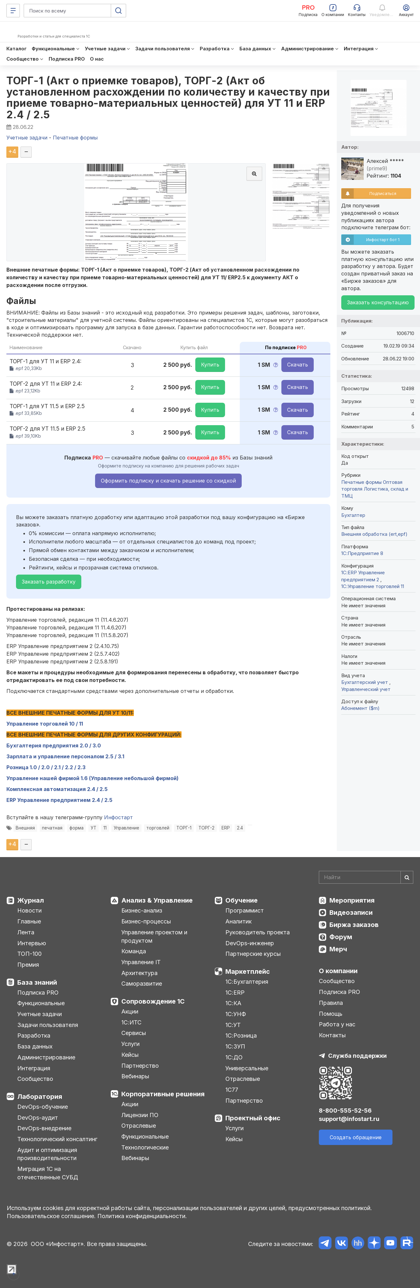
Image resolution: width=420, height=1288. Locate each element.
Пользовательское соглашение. (51, 1216)
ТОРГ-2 (206, 827)
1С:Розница (241, 1035)
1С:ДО (234, 1057)
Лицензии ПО (139, 1115)
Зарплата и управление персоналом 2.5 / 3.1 (65, 756)
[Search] (366, 877)
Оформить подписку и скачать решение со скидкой (168, 480)
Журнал (30, 900)
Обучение (241, 900)
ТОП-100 (29, 953)
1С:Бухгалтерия (246, 981)
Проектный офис (252, 1118)
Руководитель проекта (257, 932)
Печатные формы (361, 482)
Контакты (332, 1035)
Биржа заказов (354, 925)
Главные (29, 921)
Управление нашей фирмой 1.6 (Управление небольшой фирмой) (92, 778)
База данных (34, 1046)
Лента (25, 932)
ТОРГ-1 (183, 827)
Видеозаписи (351, 912)
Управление (126, 827)
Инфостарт (118, 817)
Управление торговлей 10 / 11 (44, 723)
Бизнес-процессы (146, 921)
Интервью (31, 943)
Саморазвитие (141, 983)
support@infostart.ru (349, 1118)
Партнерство (140, 1065)
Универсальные (246, 1068)
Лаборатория (39, 1096)
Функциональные (41, 1003)
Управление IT (141, 962)
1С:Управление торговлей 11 (372, 586)
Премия (28, 964)
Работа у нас (337, 1024)
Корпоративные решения (163, 1094)
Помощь (331, 1013)
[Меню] (13, 10)
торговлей (157, 827)
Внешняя (25, 827)
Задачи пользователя (47, 1025)
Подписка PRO (38, 992)
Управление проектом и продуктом (154, 936)
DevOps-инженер (249, 943)
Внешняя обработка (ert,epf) (374, 534)
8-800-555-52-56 (345, 1110)
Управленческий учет (366, 689)
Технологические (145, 1147)
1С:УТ (233, 1025)
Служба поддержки (357, 1055)
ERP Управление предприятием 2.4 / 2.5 (59, 800)
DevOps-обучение (42, 1106)
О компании (338, 971)
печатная (52, 827)
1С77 (231, 1089)
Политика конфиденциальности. (142, 1216)
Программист (244, 910)
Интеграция (33, 1068)
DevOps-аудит (37, 1117)
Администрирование (46, 1057)
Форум (340, 937)
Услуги (130, 1043)
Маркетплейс (247, 971)
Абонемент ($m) (360, 708)
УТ (93, 827)
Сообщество (35, 1078)
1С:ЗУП (235, 1046)
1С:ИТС (131, 1022)
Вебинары (135, 1076)
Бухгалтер (353, 515)
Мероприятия (352, 900)
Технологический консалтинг (57, 1139)
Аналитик (238, 921)
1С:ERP (235, 992)
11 (105, 827)
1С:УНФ (235, 1014)
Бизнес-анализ (141, 910)
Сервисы (133, 1033)
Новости (29, 910)
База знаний (37, 982)
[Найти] (406, 877)
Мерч (338, 949)
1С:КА (233, 1003)
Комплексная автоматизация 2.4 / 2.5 (57, 789)
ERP (226, 827)
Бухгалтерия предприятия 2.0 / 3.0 (54, 745)
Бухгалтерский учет (365, 682)
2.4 (240, 827)
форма (76, 827)
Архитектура (139, 973)
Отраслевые (138, 1125)
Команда (133, 951)
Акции (129, 1011)
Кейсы (130, 1054)
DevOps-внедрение (44, 1128)
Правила (331, 1002)
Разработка (33, 1035)
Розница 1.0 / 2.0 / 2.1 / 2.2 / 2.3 (45, 767)
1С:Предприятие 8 (362, 553)
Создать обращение (356, 1137)
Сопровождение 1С (153, 1001)
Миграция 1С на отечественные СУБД (47, 1173)
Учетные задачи (39, 1014)
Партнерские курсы (253, 953)
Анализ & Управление (157, 900)
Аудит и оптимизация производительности (47, 1154)
